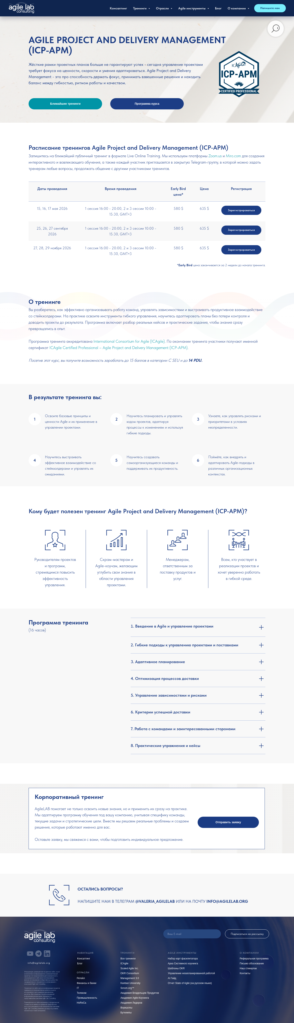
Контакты (245, 973)
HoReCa (81, 1002)
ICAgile (124, 963)
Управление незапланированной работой (191, 973)
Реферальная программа (254, 958)
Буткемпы (126, 1012)
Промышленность (87, 997)
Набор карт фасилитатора (183, 958)
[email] (192, 933)
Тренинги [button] (140, 8)
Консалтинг (118, 8)
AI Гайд (172, 978)
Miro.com (233, 155)
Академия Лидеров (131, 1002)
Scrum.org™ (127, 988)
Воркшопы (126, 1007)
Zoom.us (215, 155)
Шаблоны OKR (176, 968)
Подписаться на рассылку (247, 933)
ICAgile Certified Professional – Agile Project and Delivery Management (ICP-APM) (118, 347)
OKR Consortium (129, 973)
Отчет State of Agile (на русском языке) (190, 983)
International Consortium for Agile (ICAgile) (129, 341)
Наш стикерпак (248, 968)
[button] (228, 822)
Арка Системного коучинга (183, 963)
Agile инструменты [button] (192, 8)
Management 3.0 (129, 978)
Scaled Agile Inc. (129, 968)
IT (78, 988)
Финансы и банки (86, 983)
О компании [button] (237, 8)
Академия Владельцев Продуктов (139, 993)
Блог (218, 8)
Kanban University (130, 983)
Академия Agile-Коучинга (134, 997)
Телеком (81, 993)
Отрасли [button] (163, 8)
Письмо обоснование (252, 963)
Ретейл (81, 978)
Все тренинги (128, 958)
